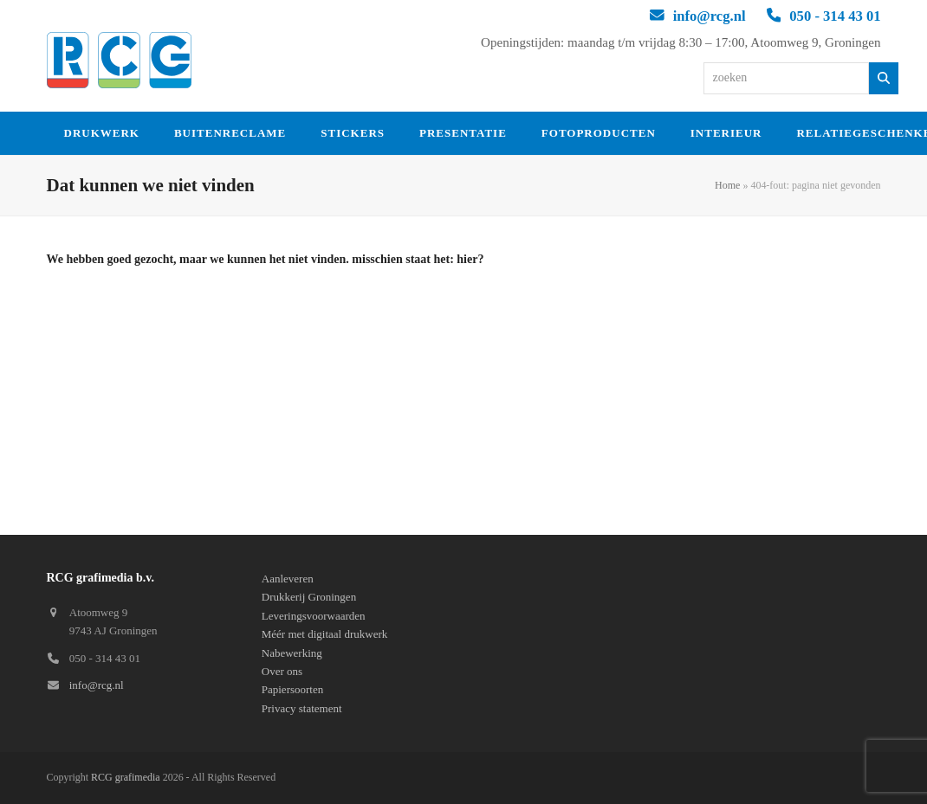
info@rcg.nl (709, 16)
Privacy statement (302, 708)
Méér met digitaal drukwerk (324, 633)
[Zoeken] (884, 78)
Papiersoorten (292, 689)
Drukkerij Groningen (309, 596)
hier (467, 259)
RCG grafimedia (125, 777)
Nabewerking (292, 652)
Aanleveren (288, 578)
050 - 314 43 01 (834, 16)
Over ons (282, 671)
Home (727, 185)
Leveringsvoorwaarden (314, 615)
